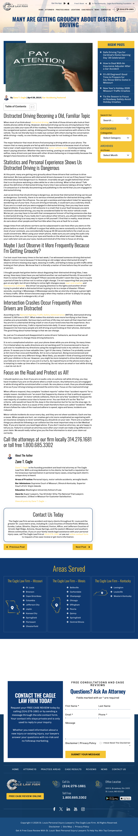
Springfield (31, 618)
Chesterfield (32, 626)
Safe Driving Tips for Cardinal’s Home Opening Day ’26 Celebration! (116, 55)
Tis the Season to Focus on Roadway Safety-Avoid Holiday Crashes (117, 99)
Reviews (91, 769)
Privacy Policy (88, 743)
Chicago (74, 601)
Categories (106, 132)
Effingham (75, 605)
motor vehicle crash (58, 148)
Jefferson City (32, 605)
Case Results (87, 9)
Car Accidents (49, 97)
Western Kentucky (123, 596)
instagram (83, 809)
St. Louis (30, 588)
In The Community (99, 3)
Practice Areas (62, 9)
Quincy (73, 613)
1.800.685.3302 (74, 797)
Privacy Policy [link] (82, 826)
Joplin (29, 609)
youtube (75, 809)
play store (65, 3)
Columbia (30, 601)
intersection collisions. (14, 286)
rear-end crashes (73, 283)
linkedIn (68, 809)
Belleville (74, 588)
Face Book (54, 809)
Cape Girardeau (33, 596)
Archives (105, 150)
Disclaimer (71, 743)
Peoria (73, 609)
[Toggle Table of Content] (30, 107)
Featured (61, 97)
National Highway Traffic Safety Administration (42, 315)
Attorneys (49, 9)
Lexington (118, 588)
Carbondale (75, 592)
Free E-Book (79, 3)
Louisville (118, 592)
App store (68, 3)
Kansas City (31, 613)
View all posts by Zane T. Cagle (31, 501)
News (97, 9)
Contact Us (106, 9)
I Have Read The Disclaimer (116, 744)
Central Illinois (77, 622)
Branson (30, 592)
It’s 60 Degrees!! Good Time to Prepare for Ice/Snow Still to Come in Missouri (117, 78)
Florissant (31, 622)
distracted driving (39, 122)
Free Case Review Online (25, 796)
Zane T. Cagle (19, 97)
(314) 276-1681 (127, 9)
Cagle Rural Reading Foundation (119, 3)
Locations (75, 9)
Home (41, 9)
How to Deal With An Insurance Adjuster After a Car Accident (116, 66)
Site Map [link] (67, 826)
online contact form (79, 534)
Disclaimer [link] (54, 826)
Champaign (75, 596)
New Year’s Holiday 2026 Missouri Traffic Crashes (116, 89)
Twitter (61, 809)
